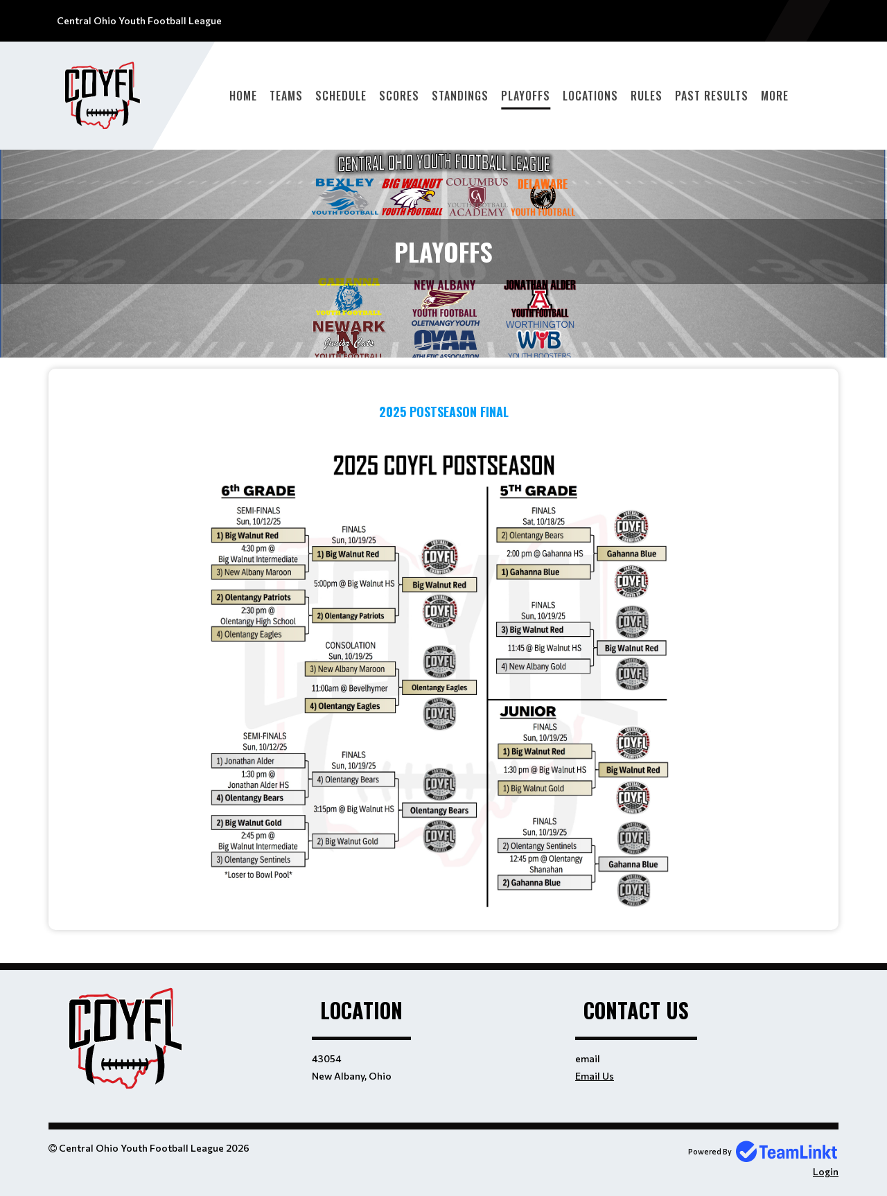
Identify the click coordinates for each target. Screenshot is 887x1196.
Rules (646, 95)
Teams (286, 95)
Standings (460, 95)
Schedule (341, 95)
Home (243, 95)
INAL (497, 412)
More (775, 95)
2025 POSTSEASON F (432, 412)
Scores (399, 95)
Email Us (594, 1076)
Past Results (711, 95)
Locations (590, 95)
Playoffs (525, 95)
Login (825, 1171)
